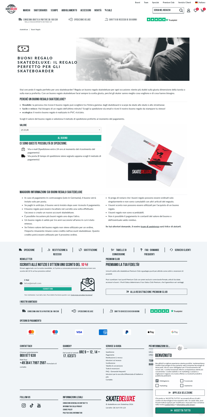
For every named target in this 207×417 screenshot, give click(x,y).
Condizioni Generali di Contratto (75, 403)
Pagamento (110, 355)
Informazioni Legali (73, 397)
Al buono (61, 138)
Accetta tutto (180, 410)
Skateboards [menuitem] (40, 10)
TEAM (151, 360)
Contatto (109, 380)
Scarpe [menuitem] (54, 10)
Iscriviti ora (48, 289)
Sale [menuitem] (108, 10)
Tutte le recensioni (113, 368)
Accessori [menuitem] (85, 10)
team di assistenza (150, 226)
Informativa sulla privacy (72, 406)
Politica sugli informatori (72, 413)
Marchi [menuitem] (26, 10)
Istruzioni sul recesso (113, 360)
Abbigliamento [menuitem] (69, 10)
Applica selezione (180, 393)
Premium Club (113, 259)
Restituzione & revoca (114, 358)
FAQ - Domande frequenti (115, 371)
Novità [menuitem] (97, 10)
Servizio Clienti (180, 250)
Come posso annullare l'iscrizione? (81, 295)
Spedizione (27, 250)
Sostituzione (88, 250)
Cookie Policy (67, 410)
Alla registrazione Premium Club (146, 292)
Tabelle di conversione (114, 366)
